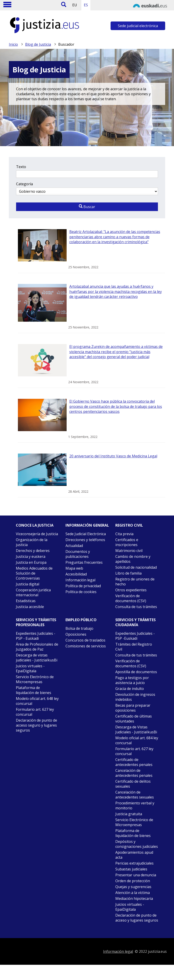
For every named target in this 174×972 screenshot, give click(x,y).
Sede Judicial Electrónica (85, 533)
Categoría (24, 183)
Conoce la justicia (34, 525)
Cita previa (124, 533)
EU (74, 4)
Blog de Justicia (38, 44)
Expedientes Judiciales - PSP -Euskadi (135, 636)
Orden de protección (132, 880)
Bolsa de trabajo (79, 628)
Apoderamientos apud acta (134, 855)
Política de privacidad (83, 585)
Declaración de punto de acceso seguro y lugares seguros (36, 725)
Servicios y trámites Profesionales (36, 622)
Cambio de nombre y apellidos (132, 559)
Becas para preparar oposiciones (132, 708)
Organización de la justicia (31, 542)
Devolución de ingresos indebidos (135, 697)
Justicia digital (27, 584)
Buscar (87, 206)
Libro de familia (128, 573)
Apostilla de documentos (136, 671)
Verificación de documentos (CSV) (130, 598)
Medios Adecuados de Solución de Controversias (34, 573)
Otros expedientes (131, 589)
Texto (21, 166)
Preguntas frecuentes (84, 562)
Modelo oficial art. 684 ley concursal (136, 740)
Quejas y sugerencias (133, 886)
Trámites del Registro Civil (133, 647)
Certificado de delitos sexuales (133, 784)
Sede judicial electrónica (138, 25)
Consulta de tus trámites (136, 606)
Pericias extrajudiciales (134, 863)
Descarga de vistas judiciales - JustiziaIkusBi (36, 658)
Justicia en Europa (31, 562)
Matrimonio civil (129, 550)
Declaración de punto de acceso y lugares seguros (136, 918)
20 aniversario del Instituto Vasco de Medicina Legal (113, 456)
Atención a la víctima (132, 892)
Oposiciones (75, 634)
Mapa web (74, 568)
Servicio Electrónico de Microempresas (35, 679)
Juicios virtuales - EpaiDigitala (30, 668)
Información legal (80, 579)
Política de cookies (81, 591)
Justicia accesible (30, 606)
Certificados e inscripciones (126, 542)
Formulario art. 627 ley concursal (35, 712)
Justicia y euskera (30, 556)
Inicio (13, 44)
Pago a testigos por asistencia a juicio (132, 680)
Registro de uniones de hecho (135, 582)
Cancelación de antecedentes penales (133, 773)
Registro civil (129, 525)
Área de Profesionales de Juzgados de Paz (37, 647)
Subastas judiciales (131, 869)
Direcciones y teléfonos (85, 539)
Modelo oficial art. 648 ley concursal (37, 701)
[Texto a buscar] (87, 174)
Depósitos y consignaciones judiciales (136, 844)
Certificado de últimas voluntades (133, 719)
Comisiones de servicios (85, 646)
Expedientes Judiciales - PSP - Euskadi (35, 636)
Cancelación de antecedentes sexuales (134, 795)
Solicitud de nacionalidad (136, 567)
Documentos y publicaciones (77, 554)
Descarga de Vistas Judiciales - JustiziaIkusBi (136, 729)
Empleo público (81, 619)
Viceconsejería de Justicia (37, 533)
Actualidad (74, 545)
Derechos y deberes (33, 550)
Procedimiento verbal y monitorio (134, 805)
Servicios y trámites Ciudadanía (135, 622)
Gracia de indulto (129, 688)
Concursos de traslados (85, 640)
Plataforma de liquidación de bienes (33, 690)
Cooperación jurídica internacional (33, 592)
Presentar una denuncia (135, 874)
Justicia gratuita (128, 813)
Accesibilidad (76, 574)
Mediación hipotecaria (134, 898)
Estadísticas (26, 600)
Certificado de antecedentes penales (133, 762)
